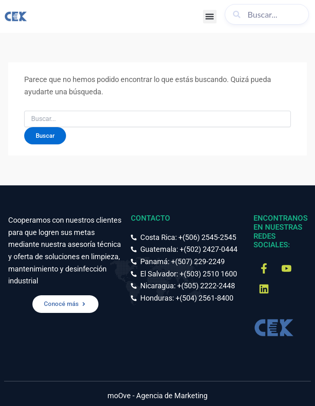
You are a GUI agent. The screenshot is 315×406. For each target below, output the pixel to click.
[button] (210, 16)
